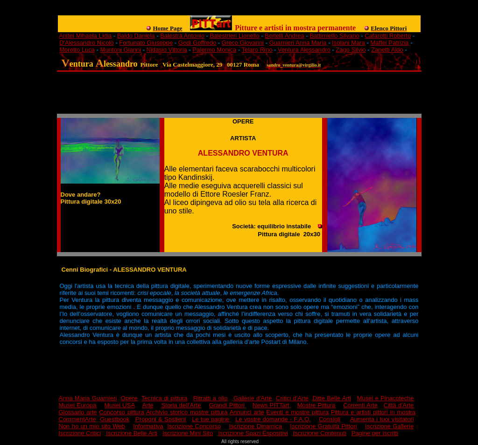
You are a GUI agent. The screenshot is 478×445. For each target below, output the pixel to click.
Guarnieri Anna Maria (298, 42)
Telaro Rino (257, 49)
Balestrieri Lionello (234, 35)
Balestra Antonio (182, 35)
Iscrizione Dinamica (255, 426)
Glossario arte (78, 412)
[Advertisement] (228, 11)
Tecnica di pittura (164, 398)
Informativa (148, 426)
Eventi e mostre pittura (298, 412)
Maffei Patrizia (389, 42)
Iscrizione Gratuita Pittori (323, 426)
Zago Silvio (351, 49)
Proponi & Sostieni (160, 419)
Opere (129, 398)
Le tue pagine (210, 419)
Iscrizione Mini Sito (187, 433)
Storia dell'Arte (181, 405)
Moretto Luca (77, 49)
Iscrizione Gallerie (389, 426)
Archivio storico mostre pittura (187, 412)
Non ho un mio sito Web (92, 426)
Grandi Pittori (227, 405)
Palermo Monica (214, 49)
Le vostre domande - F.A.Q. (273, 419)
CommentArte (77, 419)
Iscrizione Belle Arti (131, 433)
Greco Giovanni (243, 42)
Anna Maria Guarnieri (88, 398)
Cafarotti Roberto (388, 35)
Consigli (329, 419)
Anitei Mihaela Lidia (85, 35)
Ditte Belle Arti (331, 398)
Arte (148, 405)
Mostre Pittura (316, 405)
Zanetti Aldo (387, 49)
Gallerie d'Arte (252, 398)
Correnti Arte (360, 405)
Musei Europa (78, 405)
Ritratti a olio (210, 398)
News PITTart (271, 405)
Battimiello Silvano (334, 35)
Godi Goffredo (197, 42)
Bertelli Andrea (284, 35)
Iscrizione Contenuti (319, 433)
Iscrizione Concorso (194, 426)
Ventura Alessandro (304, 49)
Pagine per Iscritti (374, 433)
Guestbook (114, 419)
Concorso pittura (121, 412)
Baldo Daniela (136, 35)
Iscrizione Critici (80, 433)
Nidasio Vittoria (167, 49)
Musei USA (119, 405)
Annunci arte (247, 412)
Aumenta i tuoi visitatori (382, 419)
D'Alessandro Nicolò (86, 42)
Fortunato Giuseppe (146, 42)
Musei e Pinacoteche (385, 398)
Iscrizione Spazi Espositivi (253, 433)
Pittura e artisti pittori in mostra (373, 412)
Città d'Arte (399, 405)
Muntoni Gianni (120, 49)
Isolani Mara (348, 42)
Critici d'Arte (292, 398)
